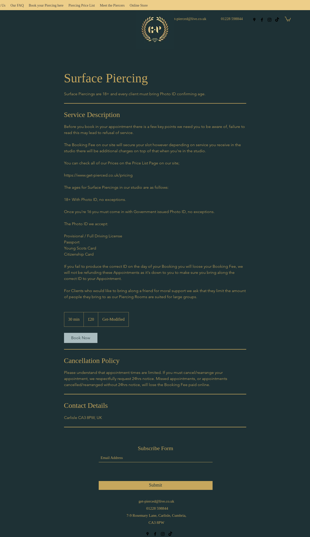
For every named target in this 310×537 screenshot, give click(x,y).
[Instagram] (269, 19)
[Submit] (156, 485)
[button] (288, 18)
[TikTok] (277, 19)
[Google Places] (254, 19)
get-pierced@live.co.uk (188, 19)
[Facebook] (261, 19)
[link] (80, 338)
